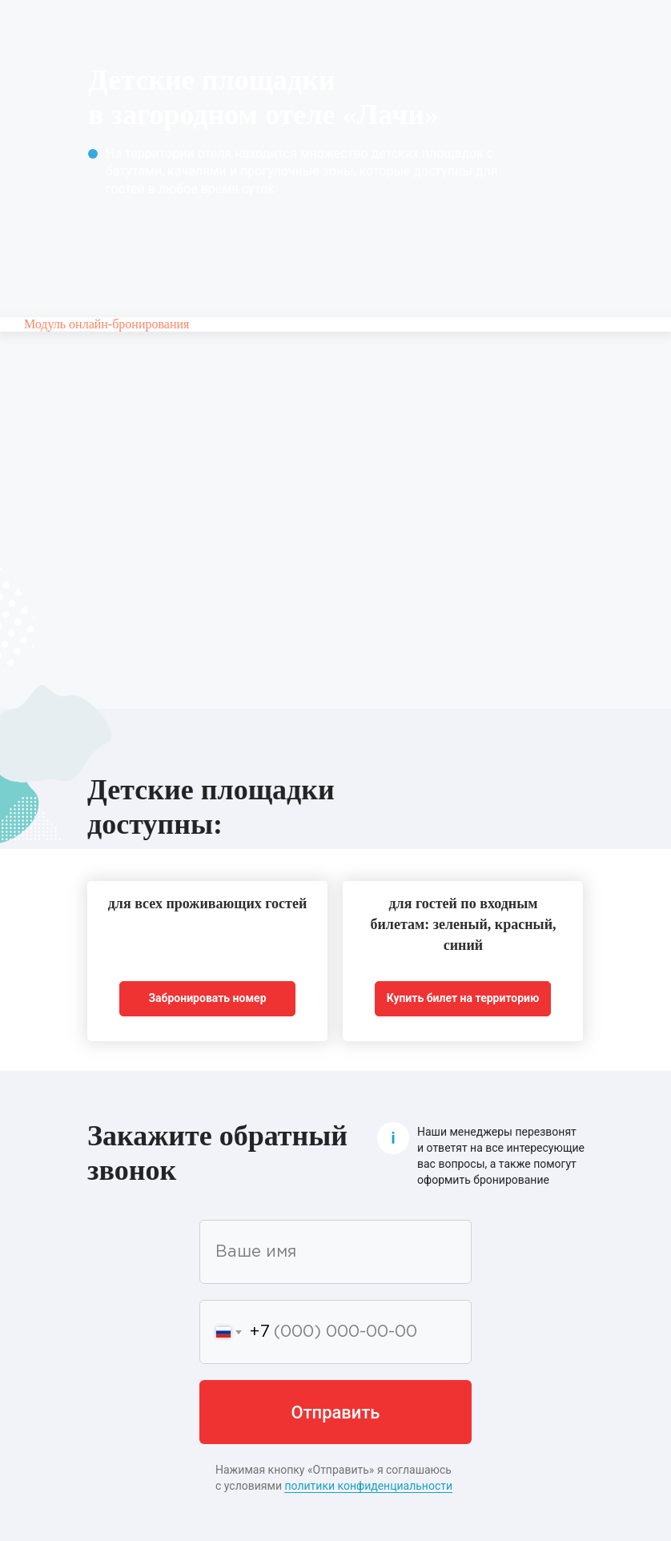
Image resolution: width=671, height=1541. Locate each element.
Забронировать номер (207, 998)
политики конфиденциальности (368, 1485)
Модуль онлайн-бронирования (106, 324)
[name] (335, 1252)
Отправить (335, 1412)
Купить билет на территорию (463, 998)
